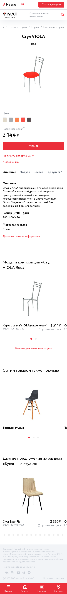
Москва (11, 4)
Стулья (35, 27)
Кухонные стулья (53, 27)
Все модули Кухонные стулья (33, 349)
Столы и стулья (17, 27)
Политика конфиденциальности (19, 567)
